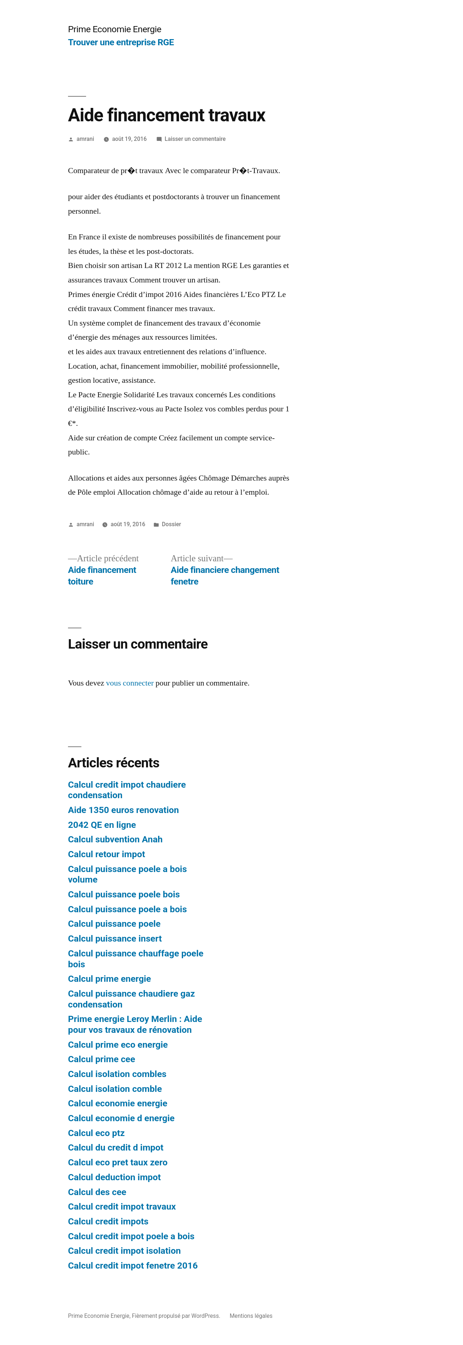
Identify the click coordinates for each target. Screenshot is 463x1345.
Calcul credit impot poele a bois (131, 1236)
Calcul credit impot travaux (122, 1206)
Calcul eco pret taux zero (117, 1162)
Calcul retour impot (106, 854)
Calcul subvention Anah (115, 839)
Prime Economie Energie (114, 29)
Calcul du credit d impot (115, 1147)
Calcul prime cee (101, 1059)
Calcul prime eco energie (118, 1044)
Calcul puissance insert (115, 938)
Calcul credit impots (108, 1221)
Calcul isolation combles (117, 1074)
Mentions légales (251, 1315)
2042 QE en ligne (102, 825)
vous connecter (130, 683)
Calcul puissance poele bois (124, 894)
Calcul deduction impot (114, 1177)
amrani (85, 138)
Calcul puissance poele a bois (127, 909)
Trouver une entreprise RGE (121, 42)
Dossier (171, 524)
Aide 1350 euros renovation (123, 810)
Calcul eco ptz (96, 1133)
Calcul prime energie (109, 978)
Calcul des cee (97, 1192)
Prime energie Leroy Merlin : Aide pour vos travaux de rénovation (135, 1024)
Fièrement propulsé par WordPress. (177, 1315)
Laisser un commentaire (195, 138)
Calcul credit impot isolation (124, 1250)
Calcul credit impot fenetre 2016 (133, 1265)
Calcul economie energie (117, 1103)
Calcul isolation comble (115, 1089)
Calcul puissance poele (114, 923)
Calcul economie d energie (121, 1118)
